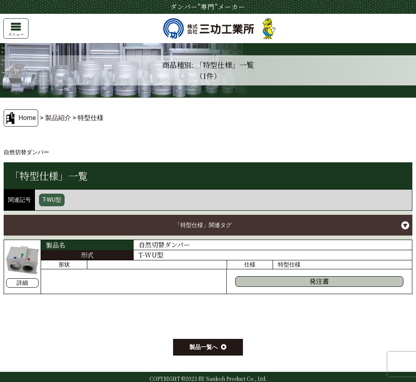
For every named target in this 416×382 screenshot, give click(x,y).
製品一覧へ (203, 347)
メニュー (16, 30)
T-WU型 (51, 199)
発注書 (319, 281)
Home (27, 118)
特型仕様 (289, 264)
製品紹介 (58, 118)
